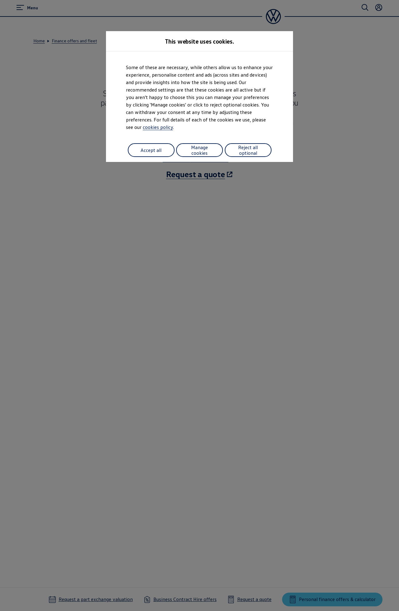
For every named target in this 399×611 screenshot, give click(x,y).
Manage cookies (199, 150)
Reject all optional (248, 150)
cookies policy (158, 127)
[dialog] (199, 305)
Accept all (151, 150)
